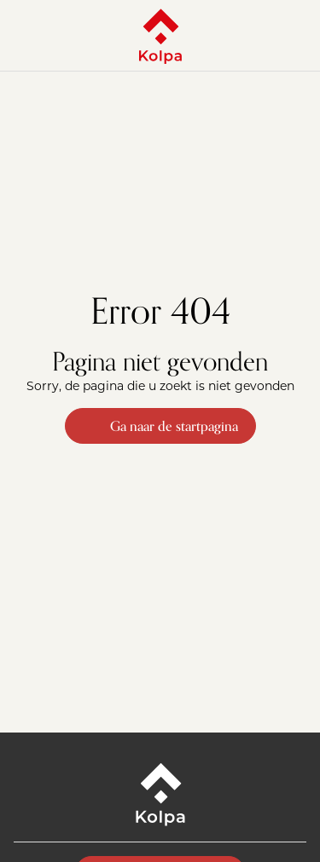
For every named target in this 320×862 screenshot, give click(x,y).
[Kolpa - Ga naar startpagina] (160, 36)
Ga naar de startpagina (160, 426)
